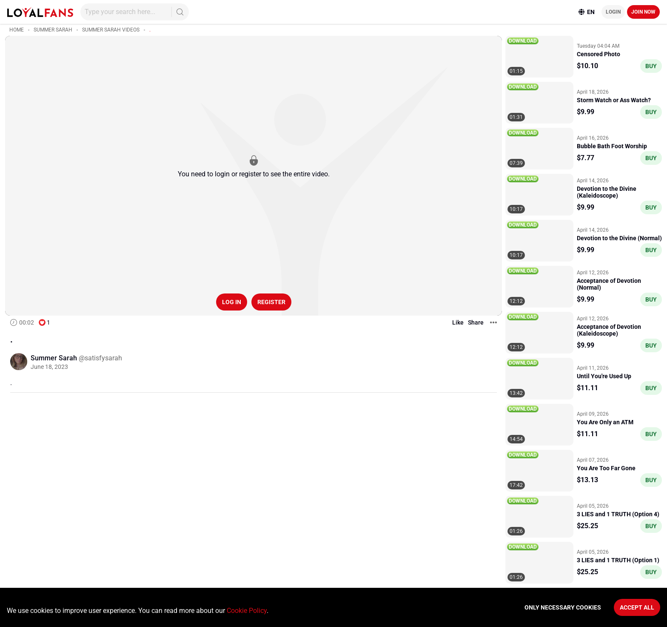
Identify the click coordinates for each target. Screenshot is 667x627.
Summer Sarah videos (111, 30)
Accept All (637, 607)
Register (271, 302)
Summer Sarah (53, 30)
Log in (231, 302)
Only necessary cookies (562, 607)
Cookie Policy (247, 611)
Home (16, 30)
